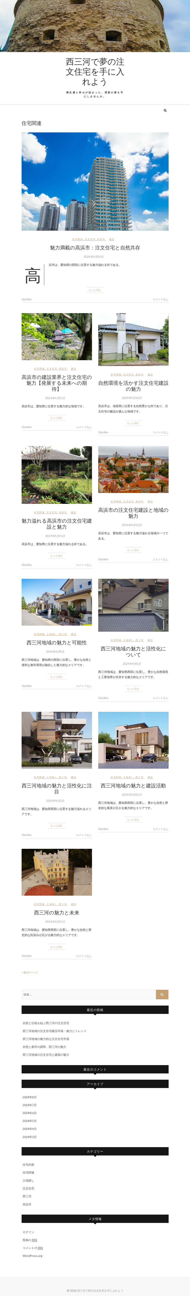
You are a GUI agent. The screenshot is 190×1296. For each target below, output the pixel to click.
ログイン (28, 1232)
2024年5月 (30, 1121)
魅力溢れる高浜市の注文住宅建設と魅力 (57, 523)
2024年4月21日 (55, 398)
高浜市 (101, 239)
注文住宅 (90, 239)
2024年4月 (30, 1128)
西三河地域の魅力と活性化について (133, 651)
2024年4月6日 (132, 663)
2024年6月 (30, 1113)
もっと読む (95, 290)
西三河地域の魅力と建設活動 (133, 785)
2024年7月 (30, 1105)
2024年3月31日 (132, 794)
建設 (112, 239)
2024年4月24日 (93, 256)
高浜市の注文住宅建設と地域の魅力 (133, 512)
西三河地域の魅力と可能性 (57, 642)
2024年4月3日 (55, 800)
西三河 (63, 634)
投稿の (30, 1240)
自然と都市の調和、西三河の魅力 (44, 1046)
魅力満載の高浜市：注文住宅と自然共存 (95, 247)
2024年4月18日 (132, 398)
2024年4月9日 (55, 651)
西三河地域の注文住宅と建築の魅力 (46, 1054)
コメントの (33, 1248)
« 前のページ (30, 972)
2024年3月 (30, 1137)
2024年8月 (30, 1097)
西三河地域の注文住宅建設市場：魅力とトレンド (55, 1031)
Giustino (27, 299)
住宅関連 (77, 239)
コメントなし (160, 299)
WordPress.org (32, 1255)
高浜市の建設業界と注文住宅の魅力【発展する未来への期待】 (57, 382)
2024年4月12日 (132, 525)
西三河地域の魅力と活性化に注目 (57, 788)
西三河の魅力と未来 (56, 912)
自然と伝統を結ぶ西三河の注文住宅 (46, 1023)
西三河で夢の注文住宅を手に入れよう (95, 71)
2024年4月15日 (55, 536)
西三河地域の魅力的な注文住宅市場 (46, 1039)
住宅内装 (28, 1164)
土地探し (52, 634)
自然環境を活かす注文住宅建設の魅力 (133, 385)
